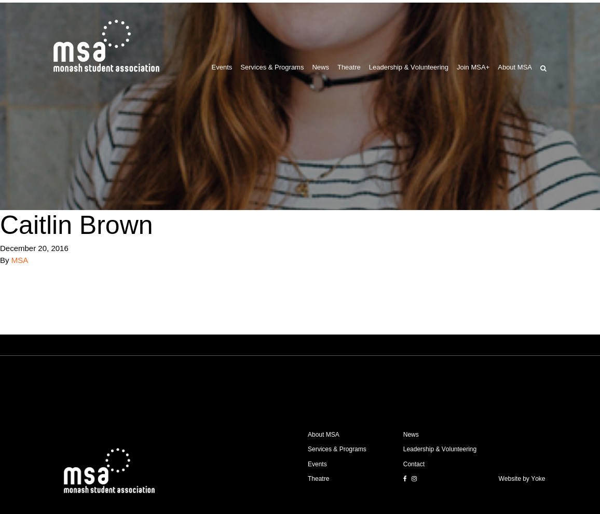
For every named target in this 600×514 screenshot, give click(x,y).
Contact (414, 464)
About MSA (515, 67)
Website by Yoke (522, 478)
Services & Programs (272, 67)
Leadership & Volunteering (408, 67)
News (320, 67)
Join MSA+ (473, 67)
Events (222, 67)
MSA (20, 260)
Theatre (349, 67)
